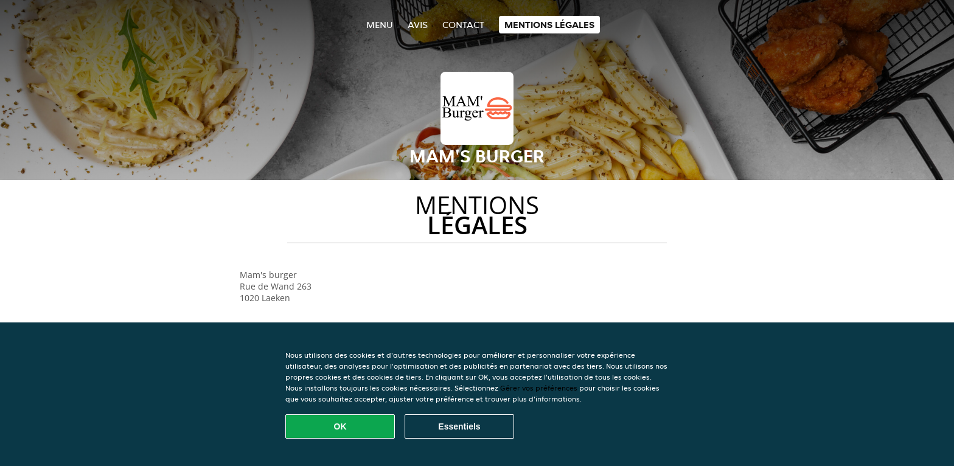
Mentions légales (549, 24)
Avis (418, 24)
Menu (379, 24)
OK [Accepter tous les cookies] (340, 426)
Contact (463, 24)
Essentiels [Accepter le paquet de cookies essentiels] (459, 426)
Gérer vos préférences (538, 387)
